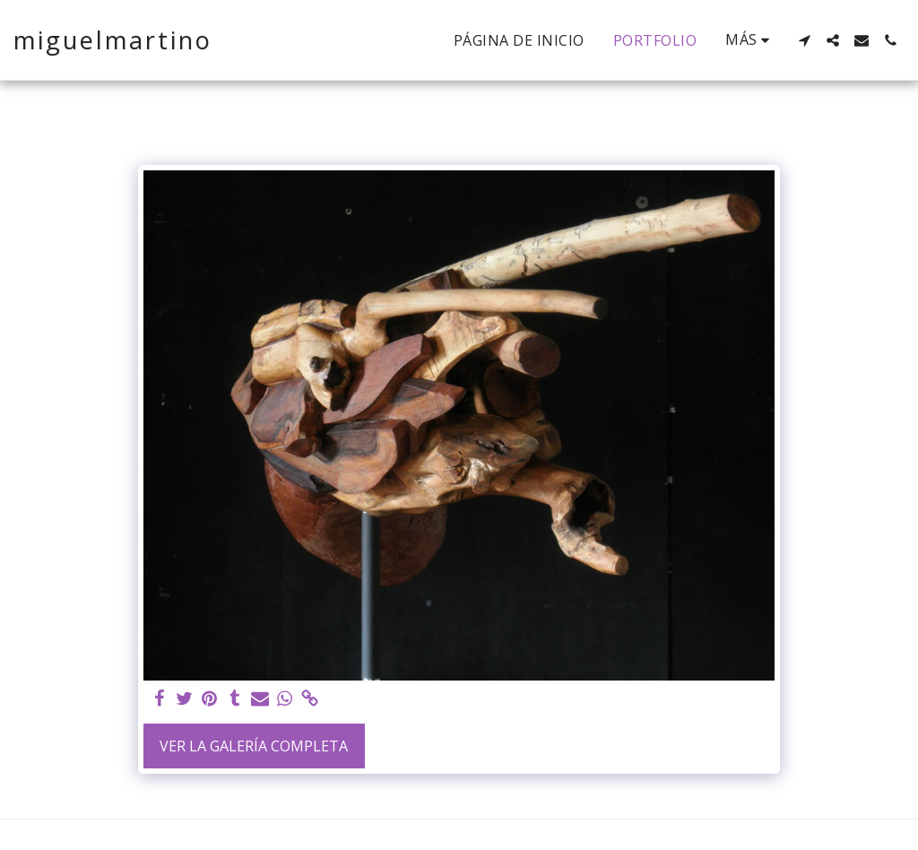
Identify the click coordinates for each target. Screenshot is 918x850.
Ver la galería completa (254, 746)
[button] (804, 40)
